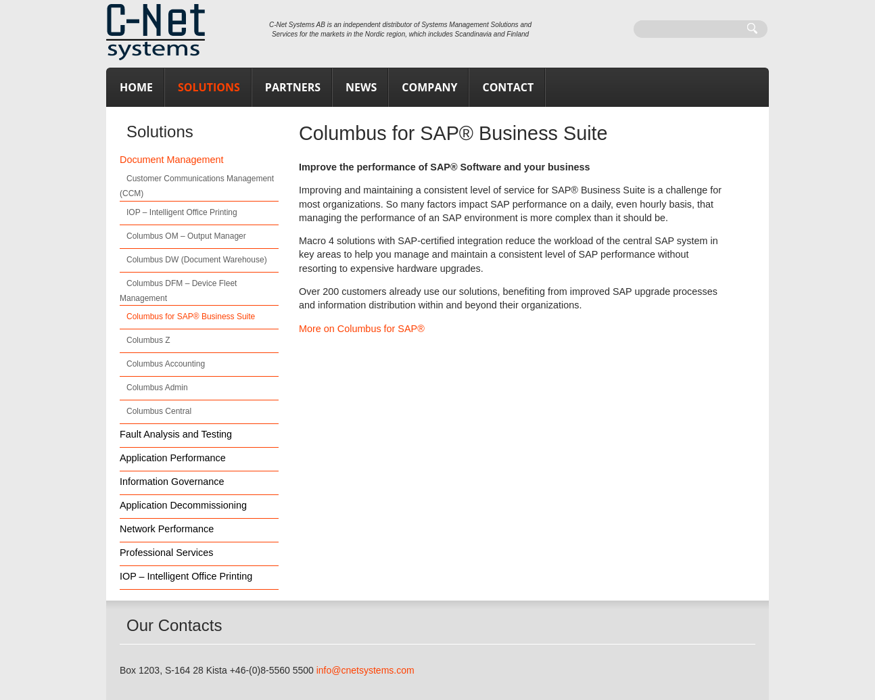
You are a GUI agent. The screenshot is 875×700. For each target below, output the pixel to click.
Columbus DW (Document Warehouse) (196, 259)
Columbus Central (158, 411)
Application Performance (173, 457)
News (361, 87)
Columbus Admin (157, 387)
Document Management (172, 159)
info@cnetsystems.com (365, 670)
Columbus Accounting (165, 364)
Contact (508, 87)
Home (136, 87)
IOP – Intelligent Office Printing (181, 212)
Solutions (209, 87)
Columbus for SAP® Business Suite (190, 316)
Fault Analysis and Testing (176, 434)
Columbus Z (148, 340)
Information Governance (172, 481)
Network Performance (167, 528)
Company (429, 87)
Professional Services (166, 552)
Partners (293, 87)
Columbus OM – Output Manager (186, 236)
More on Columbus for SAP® (362, 328)
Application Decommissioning (183, 505)
